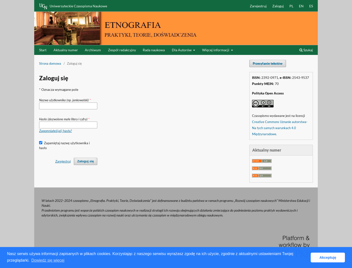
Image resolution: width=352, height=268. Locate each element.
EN (301, 6)
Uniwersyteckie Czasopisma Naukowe (73, 6)
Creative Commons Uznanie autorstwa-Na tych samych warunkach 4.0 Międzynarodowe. (280, 128)
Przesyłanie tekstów (268, 63)
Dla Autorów (182, 50)
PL (291, 6)
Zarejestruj (258, 6)
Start (42, 50)
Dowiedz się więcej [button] (47, 260)
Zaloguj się (85, 161)
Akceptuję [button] (327, 257)
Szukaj (306, 50)
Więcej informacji (216, 50)
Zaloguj (278, 6)
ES (311, 6)
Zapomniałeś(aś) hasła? (55, 131)
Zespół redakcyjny (122, 50)
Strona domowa (50, 63)
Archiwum (93, 50)
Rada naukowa (154, 50)
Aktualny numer (66, 50)
